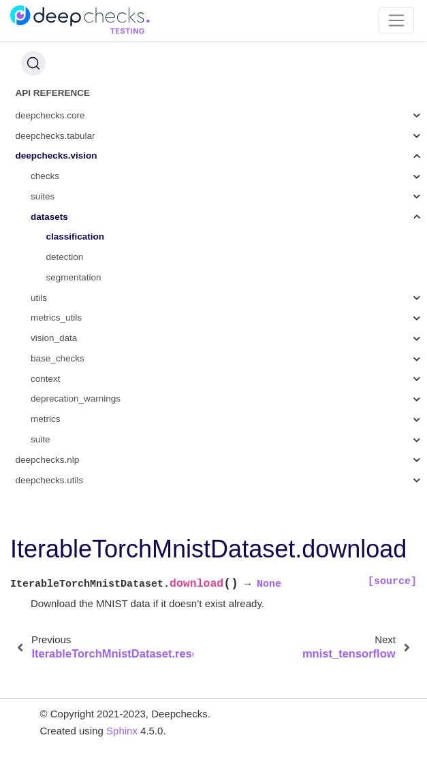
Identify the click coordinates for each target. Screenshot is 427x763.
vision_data (54, 338)
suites (42, 196)
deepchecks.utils (50, 480)
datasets (49, 217)
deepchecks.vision (56, 155)
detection (65, 257)
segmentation (73, 277)
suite (40, 439)
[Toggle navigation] (397, 20)
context (46, 379)
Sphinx (122, 730)
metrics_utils (56, 317)
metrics (46, 419)
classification (75, 236)
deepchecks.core (50, 115)
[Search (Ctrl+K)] (33, 63)
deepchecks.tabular (55, 136)
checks (45, 176)
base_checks (57, 358)
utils (39, 298)
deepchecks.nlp (48, 460)
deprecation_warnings (76, 398)
